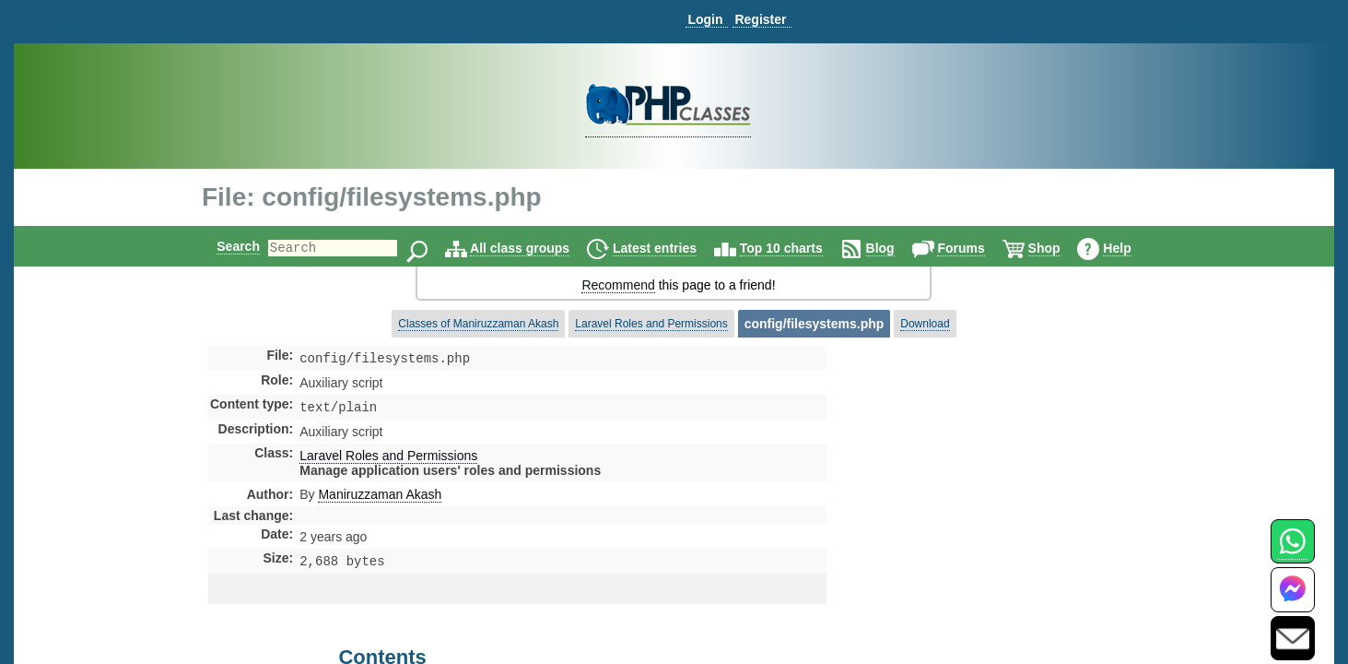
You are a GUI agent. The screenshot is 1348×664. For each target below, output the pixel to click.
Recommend (617, 285)
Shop (1060, 248)
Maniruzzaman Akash (379, 498)
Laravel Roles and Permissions (651, 323)
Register (760, 19)
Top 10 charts (797, 248)
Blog (896, 248)
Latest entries (670, 248)
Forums (976, 248)
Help (1132, 248)
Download (924, 323)
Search (222, 246)
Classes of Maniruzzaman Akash (478, 323)
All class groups (535, 248)
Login (704, 19)
